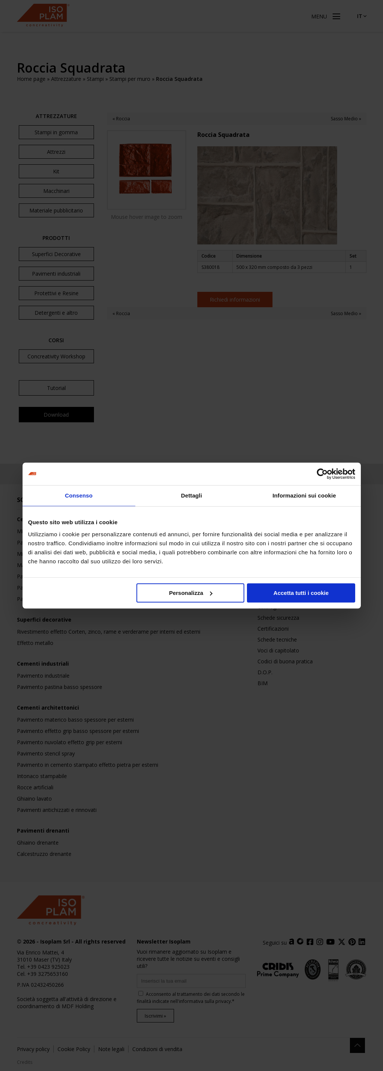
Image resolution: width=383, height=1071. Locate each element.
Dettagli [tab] (191, 495)
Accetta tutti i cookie (301, 593)
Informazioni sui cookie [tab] (304, 495)
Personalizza (190, 593)
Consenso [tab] (78, 495)
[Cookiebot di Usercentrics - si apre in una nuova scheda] (322, 473)
